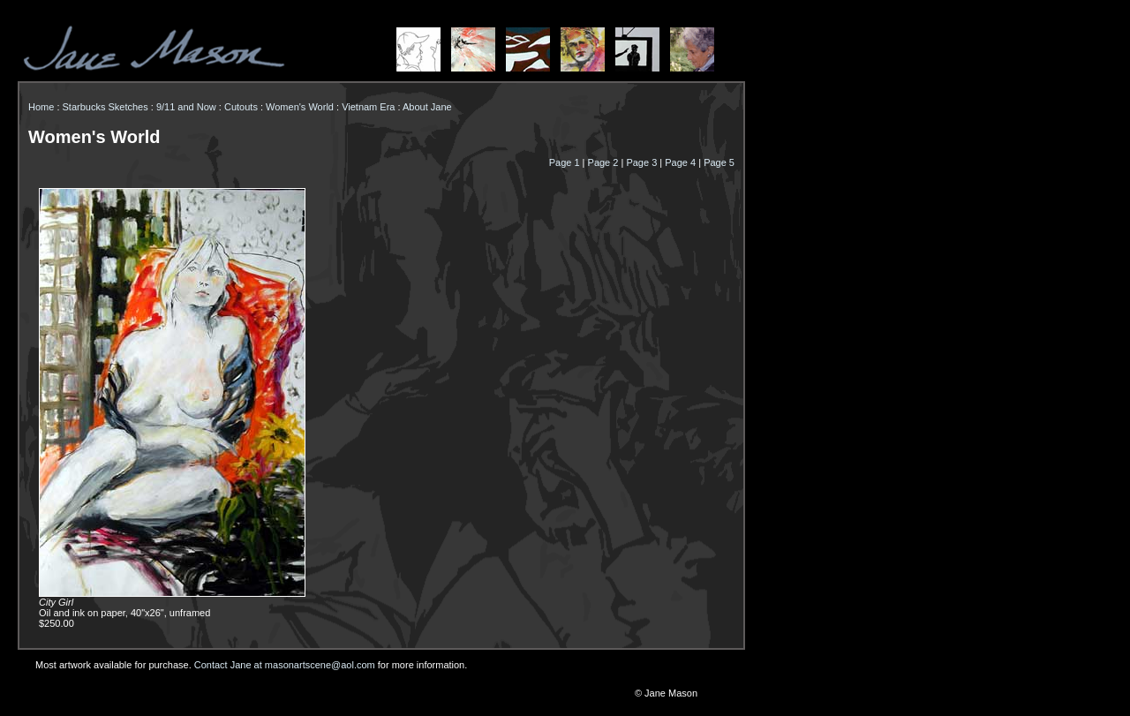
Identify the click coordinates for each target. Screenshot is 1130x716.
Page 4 (680, 162)
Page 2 (603, 162)
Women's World (300, 107)
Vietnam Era (368, 107)
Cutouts (241, 107)
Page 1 (564, 162)
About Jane (427, 107)
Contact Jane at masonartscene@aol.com (284, 664)
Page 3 (641, 162)
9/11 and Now (186, 107)
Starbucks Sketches (105, 107)
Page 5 (719, 162)
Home (41, 107)
